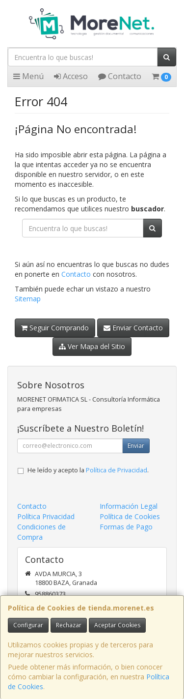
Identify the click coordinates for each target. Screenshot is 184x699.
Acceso (71, 76)
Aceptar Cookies (117, 625)
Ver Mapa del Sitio (92, 346)
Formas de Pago (126, 526)
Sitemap (28, 298)
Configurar (28, 625)
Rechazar (68, 625)
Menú (28, 76)
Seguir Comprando (55, 327)
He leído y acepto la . (88, 470)
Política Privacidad (46, 516)
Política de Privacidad (116, 470)
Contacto (119, 76)
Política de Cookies (130, 516)
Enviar (136, 445)
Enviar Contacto (133, 327)
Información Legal (129, 506)
